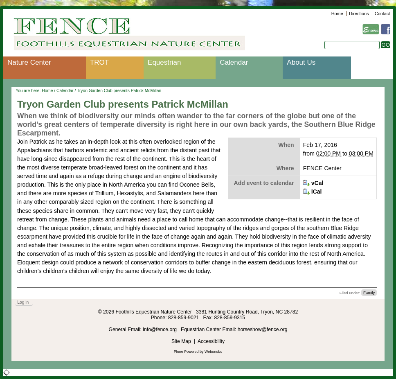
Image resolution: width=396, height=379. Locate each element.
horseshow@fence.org (263, 329)
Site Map (181, 341)
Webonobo (213, 352)
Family (369, 293)
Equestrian (164, 62)
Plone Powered (186, 352)
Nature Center (29, 62)
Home (337, 13)
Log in (23, 302)
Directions (359, 13)
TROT (99, 62)
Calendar (234, 62)
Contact (382, 13)
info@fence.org (160, 329)
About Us (301, 62)
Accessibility (211, 341)
